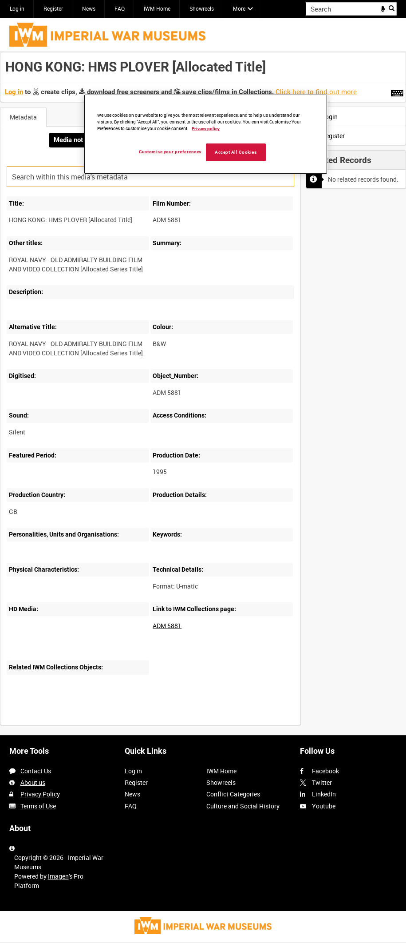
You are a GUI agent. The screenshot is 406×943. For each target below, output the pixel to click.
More (239, 8)
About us (32, 782)
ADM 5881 (167, 625)
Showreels (201, 8)
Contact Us (35, 771)
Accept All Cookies (235, 152)
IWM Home (157, 8)
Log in (17, 8)
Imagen (58, 876)
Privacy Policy (40, 794)
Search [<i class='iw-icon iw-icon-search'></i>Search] (391, 8)
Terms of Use (38, 806)
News (88, 8)
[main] (203, 393)
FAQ (119, 8)
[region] (205, 134)
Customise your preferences (170, 151)
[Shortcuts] (397, 91)
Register (53, 8)
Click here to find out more (316, 91)
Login (324, 116)
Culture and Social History (243, 806)
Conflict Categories (233, 794)
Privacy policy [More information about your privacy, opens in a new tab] (206, 128)
